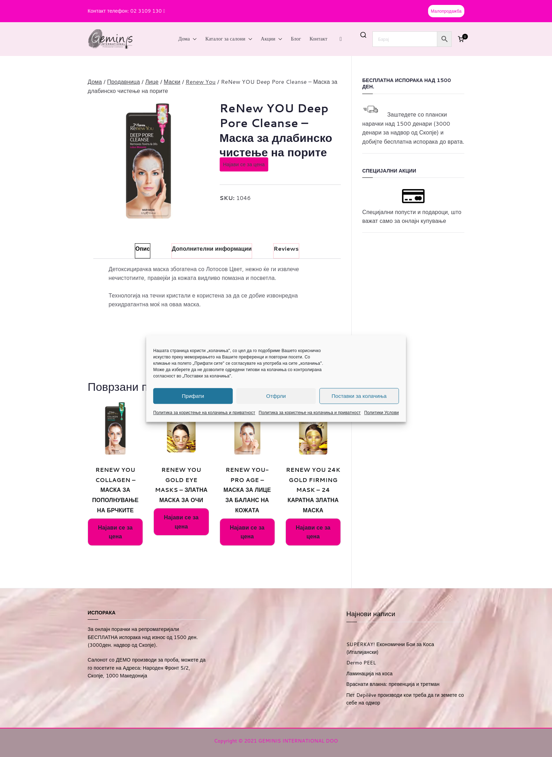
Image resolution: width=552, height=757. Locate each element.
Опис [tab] (142, 248)
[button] (193, 39)
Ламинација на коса (369, 673)
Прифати (193, 396)
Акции (271, 39)
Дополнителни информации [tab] (212, 248)
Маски (172, 81)
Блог (296, 39)
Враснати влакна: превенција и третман (393, 684)
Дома (187, 39)
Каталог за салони (228, 39)
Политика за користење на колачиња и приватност (204, 412)
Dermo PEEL (361, 662)
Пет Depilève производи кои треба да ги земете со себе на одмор (405, 699)
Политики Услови (381, 412)
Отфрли (276, 396)
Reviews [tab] (286, 248)
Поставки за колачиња (359, 396)
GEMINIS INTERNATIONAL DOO (298, 740)
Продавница (123, 81)
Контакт (318, 39)
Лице (151, 81)
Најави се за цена (244, 164)
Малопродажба (446, 11)
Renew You (200, 81)
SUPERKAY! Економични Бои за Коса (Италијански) (390, 648)
